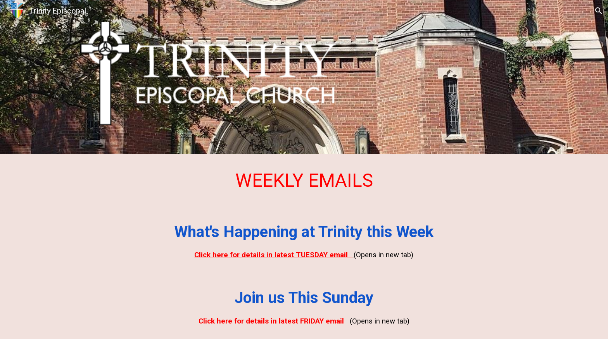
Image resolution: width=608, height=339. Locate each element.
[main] (304, 180)
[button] (598, 11)
